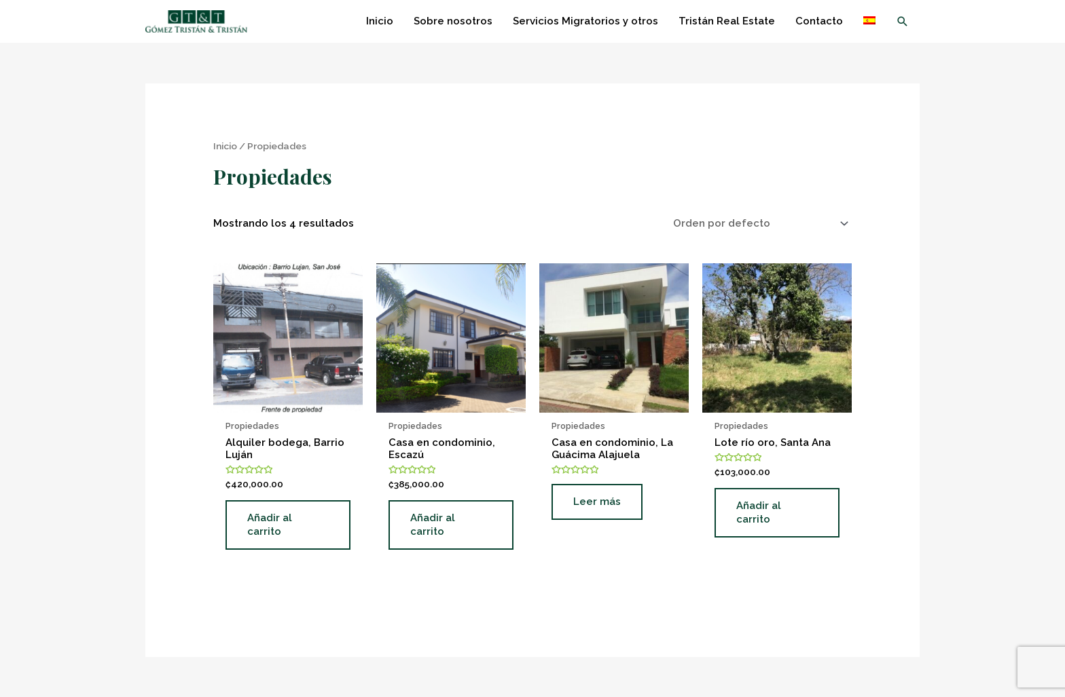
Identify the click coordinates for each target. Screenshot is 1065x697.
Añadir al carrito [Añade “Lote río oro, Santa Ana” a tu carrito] (758, 512)
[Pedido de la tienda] (758, 223)
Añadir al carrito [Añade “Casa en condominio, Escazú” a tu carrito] (432, 525)
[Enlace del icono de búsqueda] (902, 22)
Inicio (225, 145)
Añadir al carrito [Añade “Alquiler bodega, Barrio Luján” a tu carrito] (269, 525)
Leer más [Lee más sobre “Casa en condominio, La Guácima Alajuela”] (597, 501)
